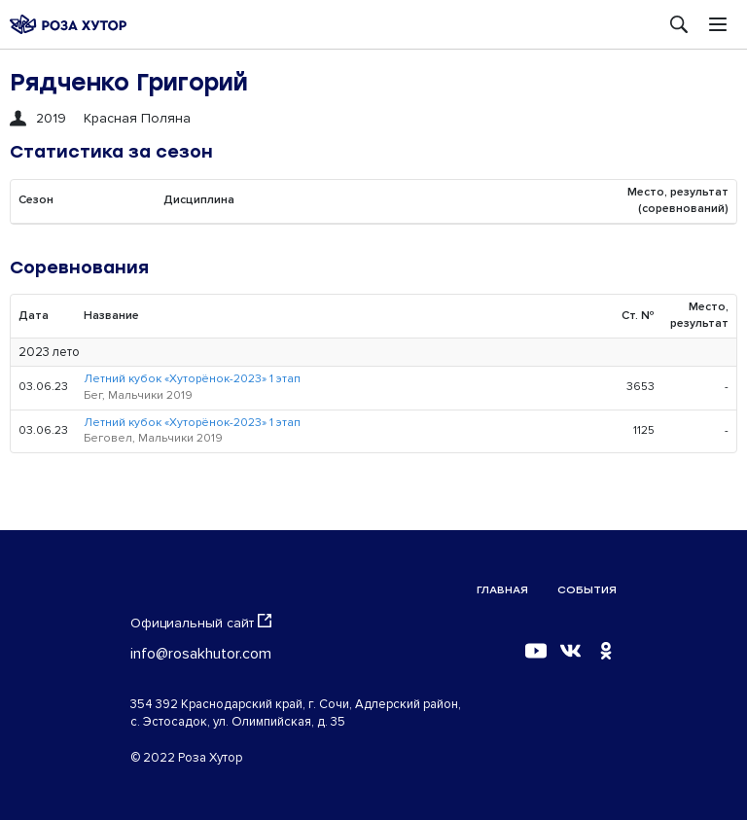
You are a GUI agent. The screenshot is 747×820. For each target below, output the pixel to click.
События (587, 590)
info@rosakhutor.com (200, 653)
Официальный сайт (200, 622)
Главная (502, 590)
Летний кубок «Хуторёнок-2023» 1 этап (192, 379)
